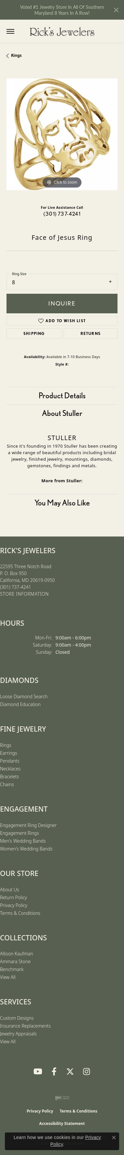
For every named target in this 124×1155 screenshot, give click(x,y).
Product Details (62, 395)
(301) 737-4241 (62, 214)
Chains (7, 784)
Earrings (8, 753)
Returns (91, 333)
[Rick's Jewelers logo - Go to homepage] (62, 31)
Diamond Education (20, 704)
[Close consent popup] (114, 1138)
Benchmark (11, 969)
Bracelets (9, 776)
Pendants (9, 761)
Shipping (34, 333)
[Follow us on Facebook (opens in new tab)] (53, 1071)
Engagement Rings (19, 833)
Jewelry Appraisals (18, 1034)
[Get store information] (24, 594)
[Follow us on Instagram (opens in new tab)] (86, 1071)
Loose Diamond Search (24, 696)
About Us (9, 889)
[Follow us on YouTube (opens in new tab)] (37, 1071)
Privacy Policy (13, 905)
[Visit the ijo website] (62, 1098)
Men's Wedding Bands (23, 841)
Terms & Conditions (20, 913)
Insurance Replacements (25, 1026)
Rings (16, 55)
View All (8, 977)
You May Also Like (62, 502)
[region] (62, 134)
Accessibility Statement (62, 1123)
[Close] (116, 10)
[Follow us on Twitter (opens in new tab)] (70, 1071)
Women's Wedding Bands (26, 849)
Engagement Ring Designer (28, 825)
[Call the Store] (15, 587)
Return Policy (13, 897)
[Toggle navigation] (10, 31)
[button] (23, 31)
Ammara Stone (15, 961)
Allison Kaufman (16, 953)
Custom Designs (17, 1018)
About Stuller (62, 413)
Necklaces (10, 769)
